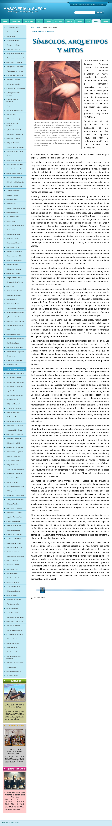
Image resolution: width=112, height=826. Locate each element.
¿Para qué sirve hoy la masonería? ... (14, 706)
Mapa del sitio (85, 4)
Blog (37, 27)
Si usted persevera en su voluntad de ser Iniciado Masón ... (14, 795)
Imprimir (101, 4)
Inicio (32, 27)
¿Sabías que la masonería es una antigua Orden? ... (14, 751)
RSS (93, 4)
